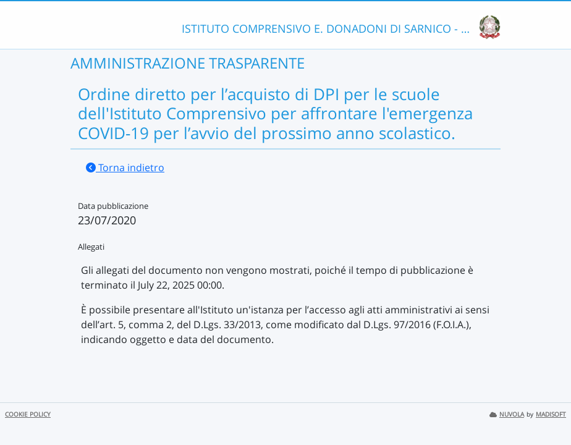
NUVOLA (506, 414)
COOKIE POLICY (28, 414)
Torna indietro (125, 167)
